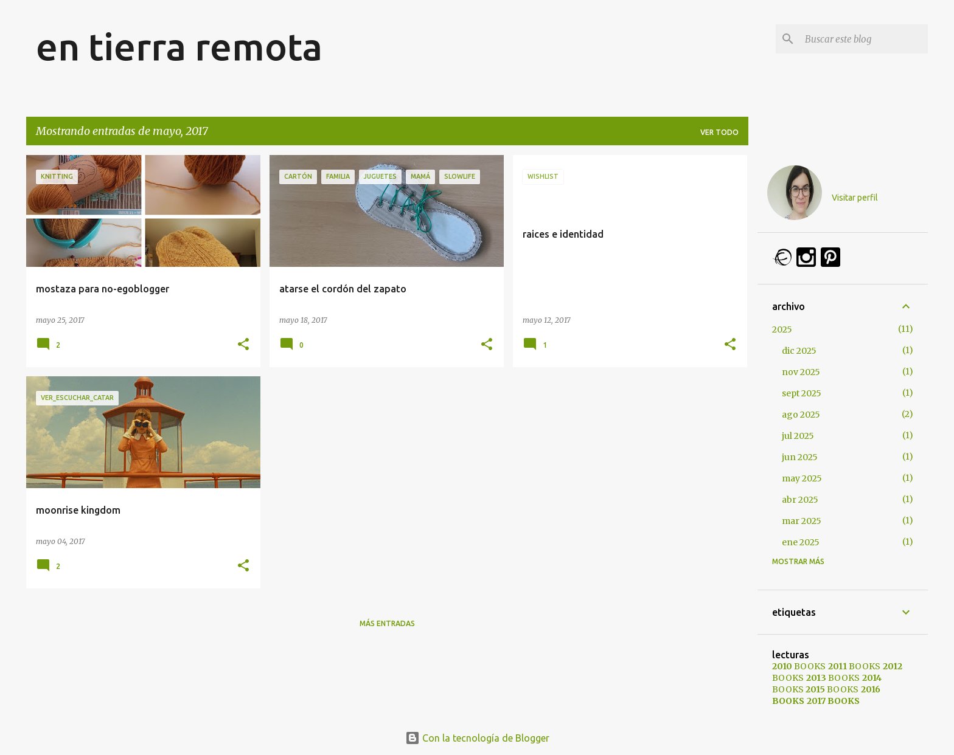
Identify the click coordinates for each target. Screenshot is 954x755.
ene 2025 (801, 542)
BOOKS (799, 666)
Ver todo (719, 132)
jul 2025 (798, 435)
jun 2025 (800, 457)
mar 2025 (801, 520)
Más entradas (387, 623)
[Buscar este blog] (864, 38)
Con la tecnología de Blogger (477, 738)
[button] (243, 345)
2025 (782, 329)
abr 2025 (800, 499)
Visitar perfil (855, 197)
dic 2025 (799, 350)
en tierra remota (179, 46)
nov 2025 (801, 372)
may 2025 (802, 478)
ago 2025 (801, 414)
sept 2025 (801, 393)
